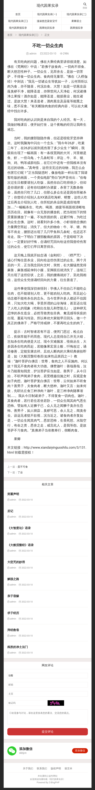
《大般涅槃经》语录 (20, 545)
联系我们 (42, 770)
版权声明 (56, 770)
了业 (20, 472)
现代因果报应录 (18, 27)
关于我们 (28, 770)
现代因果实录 (48, 5)
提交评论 (47, 733)
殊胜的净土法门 (17, 647)
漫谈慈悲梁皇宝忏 (47, 21)
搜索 (85, 6)
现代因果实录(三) (18, 21)
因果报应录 (76, 27)
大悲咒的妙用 (16, 562)
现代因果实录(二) (76, 14)
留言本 (68, 770)
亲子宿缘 (13, 596)
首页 (18, 14)
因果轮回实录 (47, 27)
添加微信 (80, 752)
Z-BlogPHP (54, 784)
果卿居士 (76, 21)
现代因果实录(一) (47, 14)
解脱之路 (13, 579)
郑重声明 (13, 494)
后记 (10, 511)
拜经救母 (13, 630)
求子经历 (13, 613)
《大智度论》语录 (19, 528)
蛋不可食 (23, 466)
